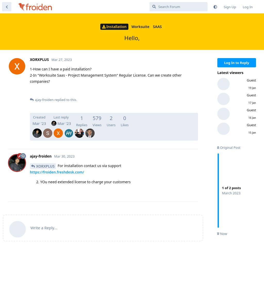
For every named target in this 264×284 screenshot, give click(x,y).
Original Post (228, 147)
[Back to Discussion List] (6, 6)
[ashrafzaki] (79, 129)
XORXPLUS (45, 166)
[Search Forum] (179, 6)
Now (222, 233)
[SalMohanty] (47, 129)
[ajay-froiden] (37, 129)
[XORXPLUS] (58, 129)
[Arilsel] (68, 129)
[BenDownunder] (90, 129)
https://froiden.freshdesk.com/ (57, 172)
